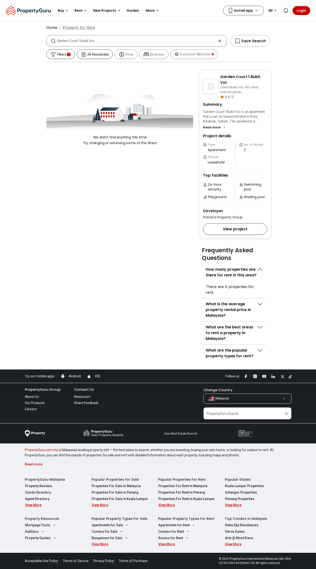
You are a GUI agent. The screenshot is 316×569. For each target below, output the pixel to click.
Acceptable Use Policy (41, 561)
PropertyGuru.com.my (41, 450)
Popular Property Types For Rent (186, 518)
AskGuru (35, 531)
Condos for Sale (107, 531)
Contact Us (84, 389)
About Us (32, 397)
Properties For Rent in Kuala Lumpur (186, 499)
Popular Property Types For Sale (119, 518)
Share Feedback (86, 403)
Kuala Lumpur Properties (244, 486)
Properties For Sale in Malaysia (115, 486)
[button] (214, 127)
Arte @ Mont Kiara (239, 538)
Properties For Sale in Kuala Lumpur (119, 499)
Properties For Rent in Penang (181, 492)
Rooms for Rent (173, 538)
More (153, 10)
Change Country (218, 390)
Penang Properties (239, 499)
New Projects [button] (107, 10)
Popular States (238, 479)
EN (273, 10)
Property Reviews (38, 486)
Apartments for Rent (177, 525)
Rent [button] (81, 10)
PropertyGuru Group (43, 389)
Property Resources (42, 518)
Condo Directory (38, 492)
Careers (31, 409)
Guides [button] (133, 10)
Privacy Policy (103, 561)
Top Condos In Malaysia (246, 518)
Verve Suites (234, 531)
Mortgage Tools (41, 525)
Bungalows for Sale (110, 538)
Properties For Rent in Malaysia (182, 486)
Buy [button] (64, 10)
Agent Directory (37, 499)
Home (51, 27)
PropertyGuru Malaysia (45, 479)
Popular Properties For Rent (182, 479)
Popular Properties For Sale (115, 479)
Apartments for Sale (110, 525)
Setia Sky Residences (241, 525)
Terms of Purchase (133, 561)
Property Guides (41, 538)
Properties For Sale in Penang (114, 492)
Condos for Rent (174, 531)
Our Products (35, 403)
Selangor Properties (241, 492)
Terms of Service (76, 561)
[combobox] (136, 41)
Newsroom (82, 397)
